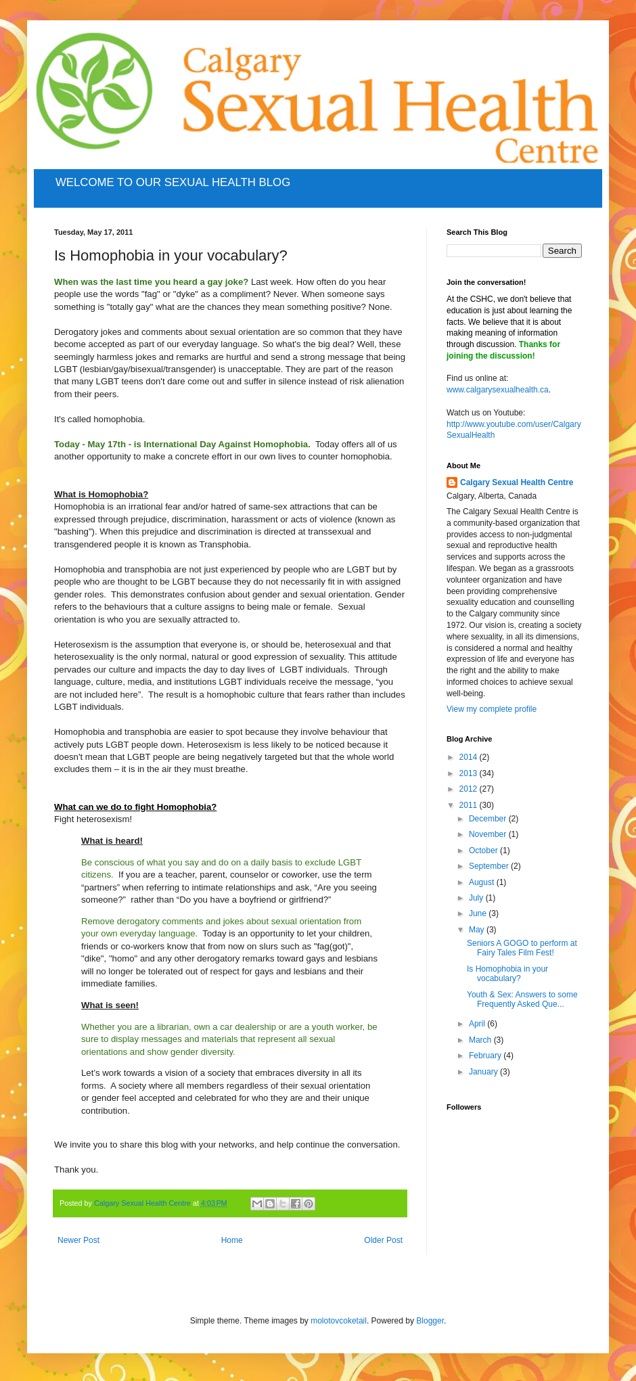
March (481, 1040)
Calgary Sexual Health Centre (516, 482)
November (489, 834)
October (484, 850)
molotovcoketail (339, 1321)
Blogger (430, 1321)
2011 (469, 805)
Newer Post (78, 1240)
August (483, 882)
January (484, 1072)
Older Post (383, 1240)
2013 (469, 773)
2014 (469, 757)
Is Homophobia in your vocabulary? (507, 973)
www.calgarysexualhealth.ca (498, 389)
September (490, 866)
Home (232, 1240)
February (486, 1055)
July (477, 898)
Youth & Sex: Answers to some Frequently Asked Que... (522, 999)
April (478, 1023)
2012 (469, 789)
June (479, 913)
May (477, 929)
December (489, 818)
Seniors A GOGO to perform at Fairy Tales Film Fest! (522, 947)
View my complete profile (492, 709)
